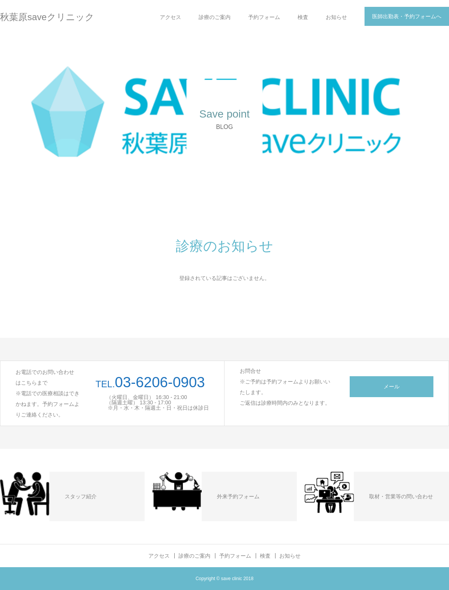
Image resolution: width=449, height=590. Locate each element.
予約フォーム (264, 17)
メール (392, 386)
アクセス (170, 17)
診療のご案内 (215, 17)
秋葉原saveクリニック (47, 17)
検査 (303, 17)
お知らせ (336, 17)
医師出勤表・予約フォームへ (406, 16)
